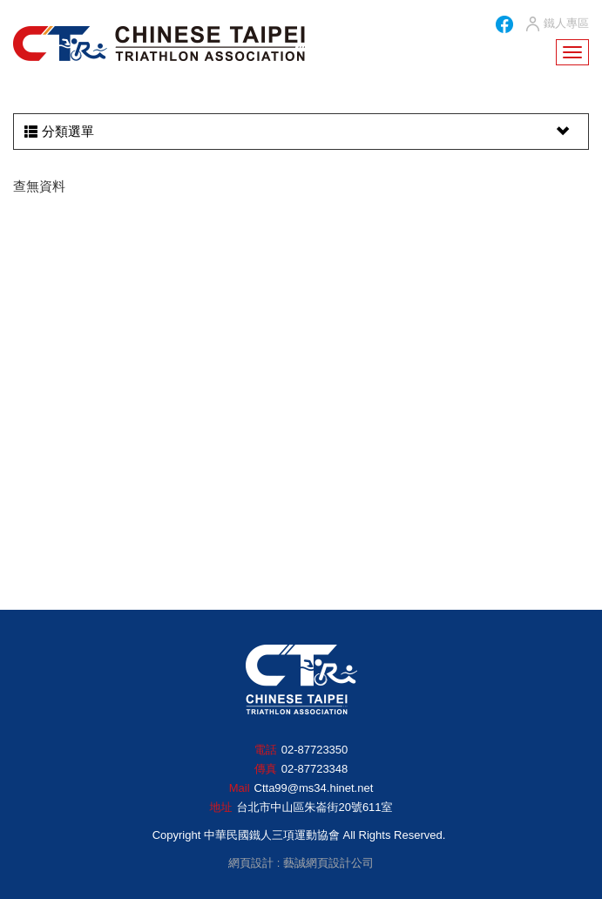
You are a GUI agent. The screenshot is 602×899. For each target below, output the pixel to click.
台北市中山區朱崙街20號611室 (314, 807)
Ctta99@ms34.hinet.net (314, 787)
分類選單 (298, 131)
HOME (159, 43)
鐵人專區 (556, 24)
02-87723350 (314, 749)
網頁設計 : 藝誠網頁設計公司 (301, 862)
